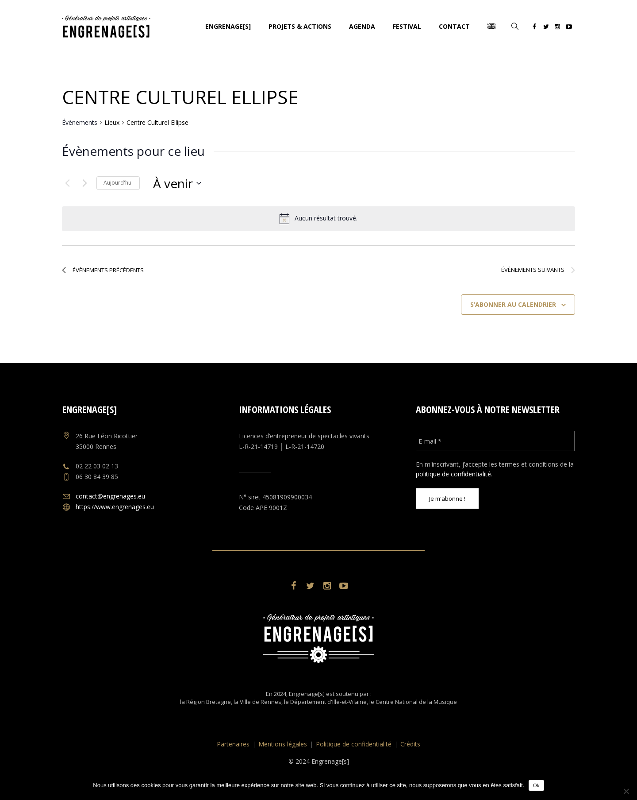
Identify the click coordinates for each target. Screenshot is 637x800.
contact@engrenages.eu (110, 496)
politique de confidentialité (453, 474)
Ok (536, 785)
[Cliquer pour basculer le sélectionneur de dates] (177, 183)
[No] (626, 791)
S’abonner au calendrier (513, 304)
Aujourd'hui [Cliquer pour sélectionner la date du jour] (118, 182)
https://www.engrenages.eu (115, 506)
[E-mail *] (495, 441)
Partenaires (233, 744)
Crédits (410, 744)
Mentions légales (282, 744)
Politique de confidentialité (353, 744)
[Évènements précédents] (67, 183)
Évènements (79, 122)
